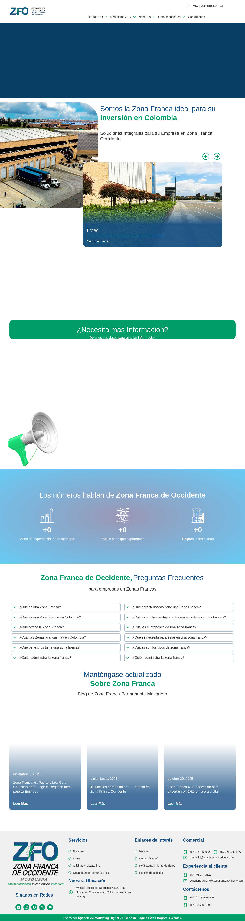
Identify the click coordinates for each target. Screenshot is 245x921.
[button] (205, 156)
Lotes (93, 230)
